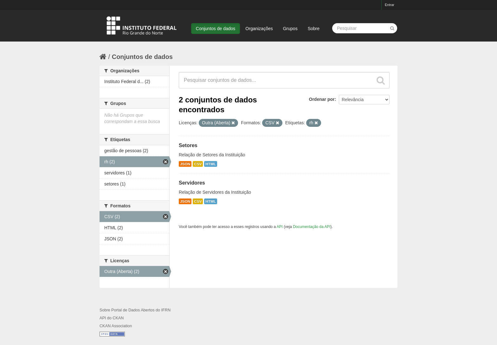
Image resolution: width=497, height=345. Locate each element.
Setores (188, 145)
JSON (185, 164)
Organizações (259, 28)
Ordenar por (322, 99)
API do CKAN (112, 318)
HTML (210, 164)
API (280, 227)
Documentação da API (311, 227)
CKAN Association (116, 326)
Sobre (314, 28)
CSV (198, 164)
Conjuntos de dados (216, 28)
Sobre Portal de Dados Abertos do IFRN (135, 310)
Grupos (290, 28)
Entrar (389, 5)
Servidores (192, 183)
